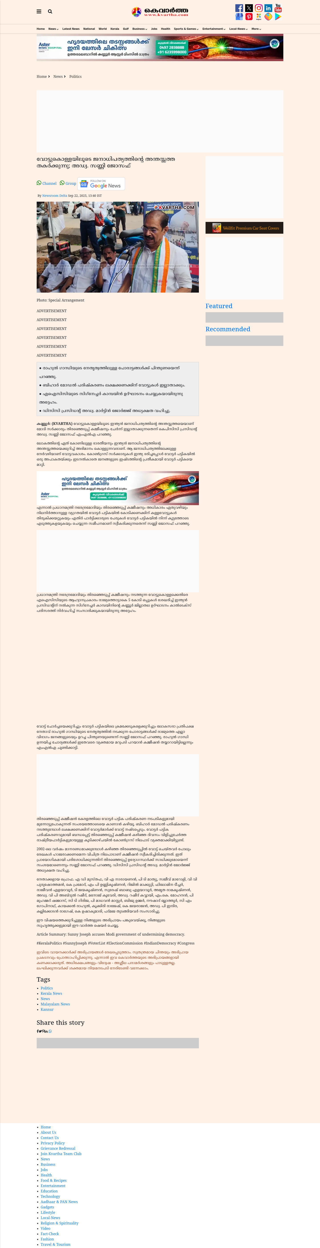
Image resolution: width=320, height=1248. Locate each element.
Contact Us (50, 1138)
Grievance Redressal (58, 1149)
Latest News (71, 29)
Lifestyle (48, 1213)
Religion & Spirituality (59, 1223)
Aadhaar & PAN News (59, 1202)
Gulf (126, 29)
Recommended (228, 330)
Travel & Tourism (55, 1245)
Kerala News (51, 994)
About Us (48, 1133)
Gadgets (47, 1207)
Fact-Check (50, 1234)
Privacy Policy (53, 1143)
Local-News (237, 29)
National (89, 29)
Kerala (114, 29)
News (52, 29)
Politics (75, 77)
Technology (50, 1197)
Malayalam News (55, 1004)
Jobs (154, 29)
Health (165, 29)
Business (138, 29)
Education (49, 1191)
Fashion (47, 1239)
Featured (219, 307)
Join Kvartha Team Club (61, 1154)
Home (41, 29)
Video (45, 1229)
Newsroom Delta (54, 196)
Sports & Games (185, 29)
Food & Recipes (54, 1181)
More (255, 29)
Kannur (47, 1010)
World (103, 29)
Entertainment (212, 29)
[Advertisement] (160, 121)
